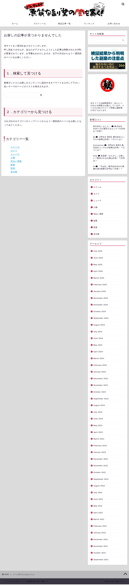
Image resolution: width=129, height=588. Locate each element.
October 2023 (99, 392)
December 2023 (100, 379)
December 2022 (100, 459)
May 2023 (97, 425)
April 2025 (98, 271)
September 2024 (101, 318)
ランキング (89, 23)
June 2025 (98, 258)
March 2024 (98, 358)
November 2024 (100, 305)
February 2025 (100, 285)
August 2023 (99, 405)
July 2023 (97, 412)
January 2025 (99, 291)
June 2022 (98, 499)
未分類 (14, 172)
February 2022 (100, 526)
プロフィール (39, 23)
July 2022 (97, 493)
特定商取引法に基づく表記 (35, 581)
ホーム (15, 23)
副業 (13, 165)
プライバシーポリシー (14, 581)
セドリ (14, 150)
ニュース (15, 154)
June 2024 (98, 338)
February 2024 (100, 365)
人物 (13, 158)
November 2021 (100, 546)
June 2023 (98, 419)
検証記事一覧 (64, 23)
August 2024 (99, 325)
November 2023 (100, 385)
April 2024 (98, 352)
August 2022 (99, 486)
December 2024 (100, 298)
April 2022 (98, 513)
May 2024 (97, 345)
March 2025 (98, 278)
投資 (13, 168)
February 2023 (100, 446)
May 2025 (97, 265)
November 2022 (100, 466)
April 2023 (98, 432)
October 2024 (99, 311)
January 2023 (99, 452)
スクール (15, 147)
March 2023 (98, 439)
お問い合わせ (114, 23)
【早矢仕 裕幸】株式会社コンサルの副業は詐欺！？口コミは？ (109, 147)
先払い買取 (16, 161)
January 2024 (99, 372)
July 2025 (97, 251)
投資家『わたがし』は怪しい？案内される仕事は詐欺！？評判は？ (109, 158)
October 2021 (99, 553)
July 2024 (97, 332)
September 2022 (101, 479)
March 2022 (98, 519)
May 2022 (97, 506)
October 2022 (99, 472)
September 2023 (101, 399)
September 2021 (101, 560)
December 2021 (100, 539)
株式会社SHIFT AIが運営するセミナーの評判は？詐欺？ (109, 128)
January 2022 (99, 533)
